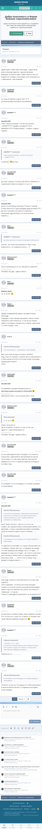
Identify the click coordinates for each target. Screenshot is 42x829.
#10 (40, 310)
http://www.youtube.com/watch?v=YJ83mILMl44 (16, 391)
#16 (40, 503)
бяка (8, 141)
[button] (2, 8)
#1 (40, 67)
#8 (40, 263)
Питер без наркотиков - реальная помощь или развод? (22, 766)
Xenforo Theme (12, 815)
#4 (40, 147)
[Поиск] (40, 8)
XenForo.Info (15, 813)
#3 (40, 118)
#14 (40, 451)
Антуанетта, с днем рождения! (14, 745)
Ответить (37, 83)
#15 (40, 480)
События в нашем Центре (11, 748)
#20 (40, 671)
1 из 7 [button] (14, 699)
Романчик (10, 89)
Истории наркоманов (10, 755)
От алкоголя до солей (11, 759)
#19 (40, 636)
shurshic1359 (7, 51)
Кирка (9, 304)
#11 (40, 342)
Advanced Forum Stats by (21, 812)
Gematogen (11, 374)
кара (8, 664)
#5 (40, 178)
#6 (40, 200)
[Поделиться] (37, 67)
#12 (40, 381)
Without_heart (12, 257)
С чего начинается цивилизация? (14, 774)
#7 (40, 232)
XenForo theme (27, 815)
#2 (40, 96)
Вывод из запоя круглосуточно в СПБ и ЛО (17, 737)
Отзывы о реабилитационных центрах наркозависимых (20, 770)
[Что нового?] (36, 8)
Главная (33, 809)
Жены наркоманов (9, 740)
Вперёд (22, 699)
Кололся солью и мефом (11, 752)
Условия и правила (26, 806)
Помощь (26, 809)
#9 (40, 288)
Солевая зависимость (11, 781)
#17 (40, 577)
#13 (40, 412)
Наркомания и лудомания (12, 788)
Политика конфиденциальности (12, 809)
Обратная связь (14, 806)
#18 (40, 611)
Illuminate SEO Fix (19, 803)
